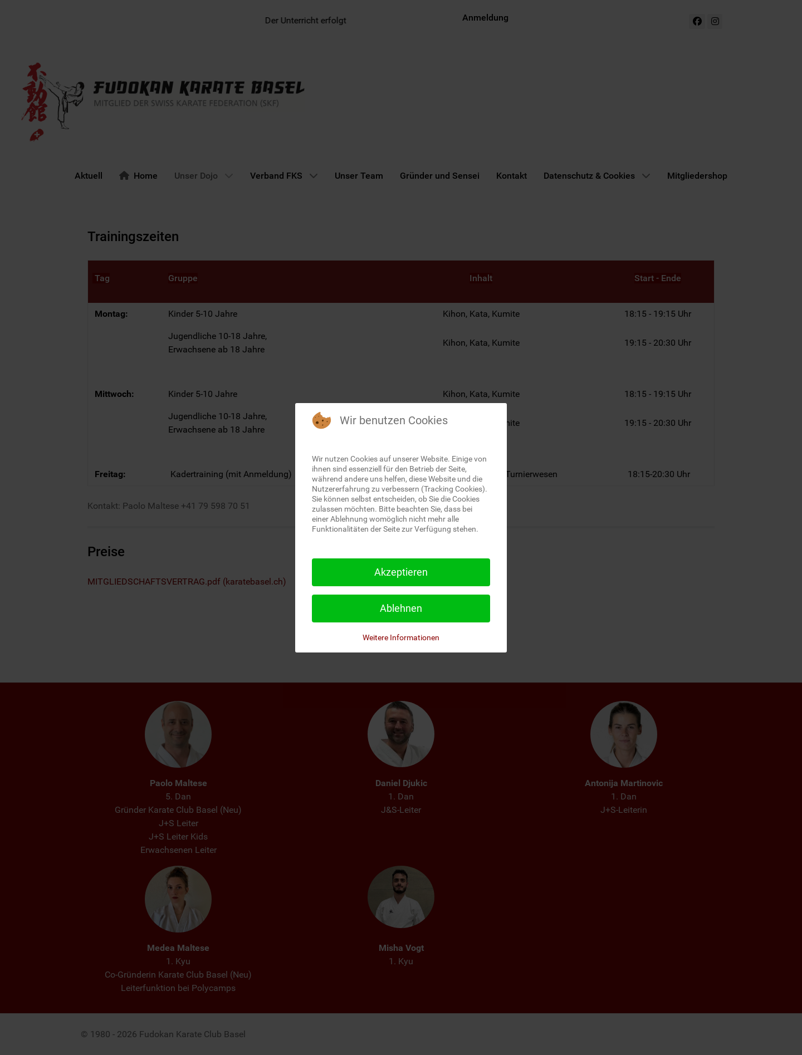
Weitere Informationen (401, 637)
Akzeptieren (401, 572)
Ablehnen (401, 608)
